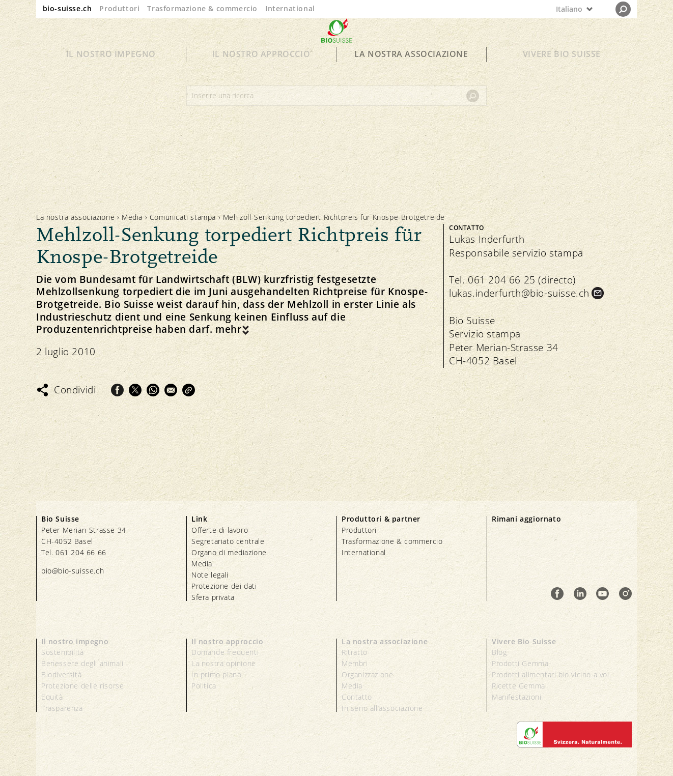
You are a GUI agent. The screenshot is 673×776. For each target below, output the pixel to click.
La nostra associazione (411, 72)
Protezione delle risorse (82, 686)
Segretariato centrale (228, 541)
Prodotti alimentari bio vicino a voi (550, 674)
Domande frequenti (225, 652)
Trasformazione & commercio (202, 8)
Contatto (357, 697)
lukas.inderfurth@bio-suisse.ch (519, 293)
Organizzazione (367, 674)
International (290, 8)
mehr (228, 329)
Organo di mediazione (229, 552)
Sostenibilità (62, 652)
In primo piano (216, 674)
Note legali (210, 575)
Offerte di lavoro (219, 530)
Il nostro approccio (261, 72)
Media (132, 217)
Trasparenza (62, 708)
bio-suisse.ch (67, 8)
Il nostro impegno (111, 72)
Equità (52, 697)
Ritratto (355, 652)
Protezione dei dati (224, 586)
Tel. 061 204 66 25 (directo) (512, 279)
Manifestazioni (516, 697)
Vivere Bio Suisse (562, 72)
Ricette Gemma (518, 686)
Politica (203, 686)
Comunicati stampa (183, 217)
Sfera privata (213, 597)
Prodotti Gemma (520, 663)
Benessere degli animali (82, 663)
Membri (355, 663)
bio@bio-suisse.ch (72, 571)
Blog (499, 652)
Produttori (119, 8)
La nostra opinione (223, 663)
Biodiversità (61, 674)
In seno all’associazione (382, 708)
